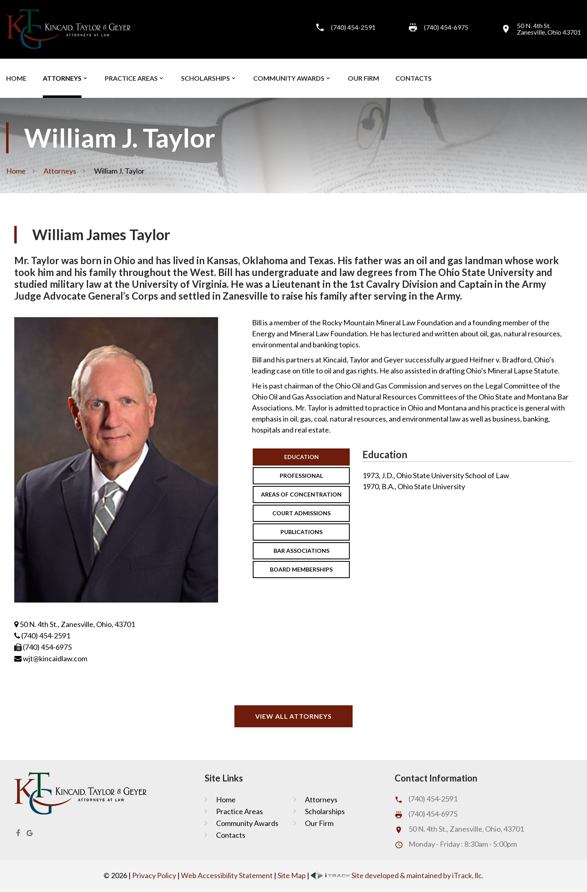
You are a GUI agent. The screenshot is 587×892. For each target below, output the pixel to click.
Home (16, 78)
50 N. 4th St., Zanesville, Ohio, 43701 (74, 624)
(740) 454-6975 (432, 813)
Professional (301, 475)
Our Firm (363, 78)
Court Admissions (301, 513)
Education (301, 456)
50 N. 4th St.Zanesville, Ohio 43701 (549, 28)
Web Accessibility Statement (227, 875)
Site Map (292, 875)
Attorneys (62, 78)
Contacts (413, 78)
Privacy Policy (154, 875)
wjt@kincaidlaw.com (50, 658)
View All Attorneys (293, 716)
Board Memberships (301, 569)
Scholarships (205, 78)
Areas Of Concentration (301, 494)
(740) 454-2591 (353, 27)
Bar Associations (301, 550)
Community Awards (288, 78)
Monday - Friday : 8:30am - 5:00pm (462, 843)
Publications (301, 531)
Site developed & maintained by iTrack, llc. (397, 875)
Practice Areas (131, 78)
